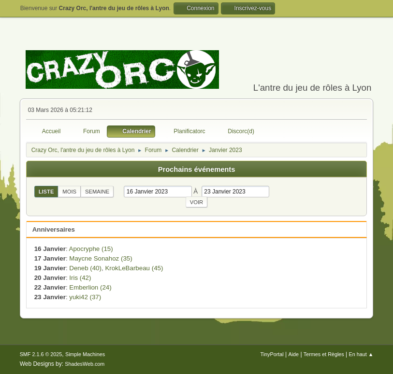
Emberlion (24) (90, 287)
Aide (293, 354)
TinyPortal (272, 354)
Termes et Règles (324, 354)
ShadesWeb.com (84, 364)
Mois (69, 191)
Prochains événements (196, 169)
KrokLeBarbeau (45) (134, 268)
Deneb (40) (85, 268)
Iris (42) (80, 277)
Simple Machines (85, 354)
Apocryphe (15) (91, 248)
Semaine (97, 191)
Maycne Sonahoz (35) (100, 258)
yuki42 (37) (85, 297)
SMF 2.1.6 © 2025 (41, 354)
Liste (46, 191)
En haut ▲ (361, 354)
